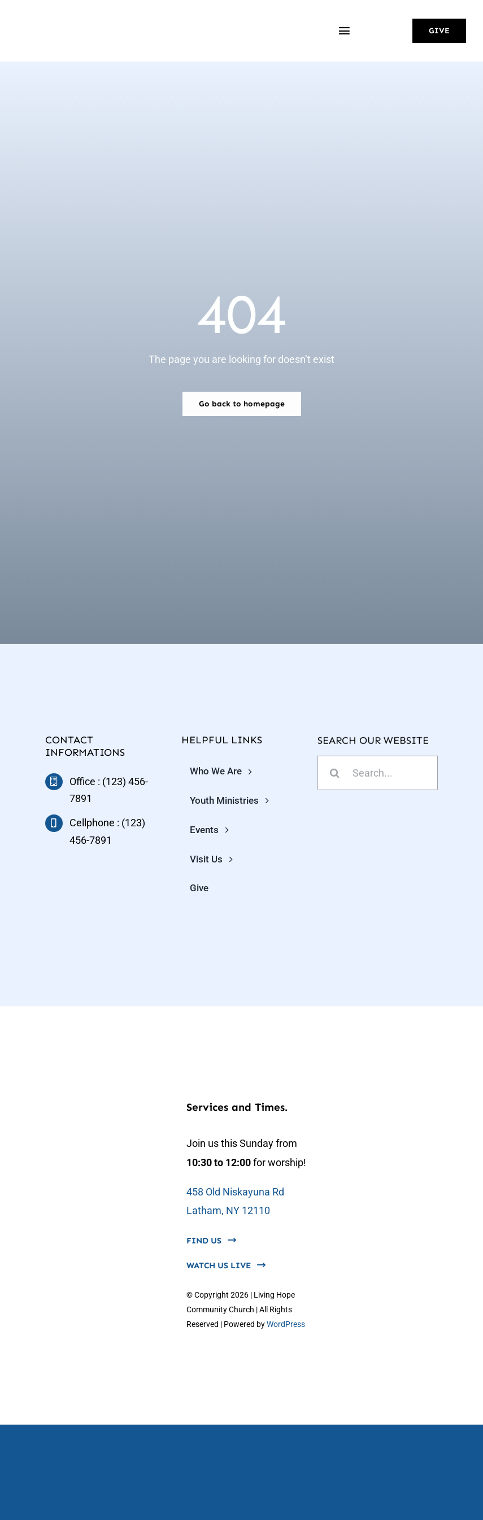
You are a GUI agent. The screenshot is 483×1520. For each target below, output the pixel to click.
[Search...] (377, 774)
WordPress (286, 1324)
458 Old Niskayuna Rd (235, 1192)
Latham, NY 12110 (228, 1210)
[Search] (334, 774)
